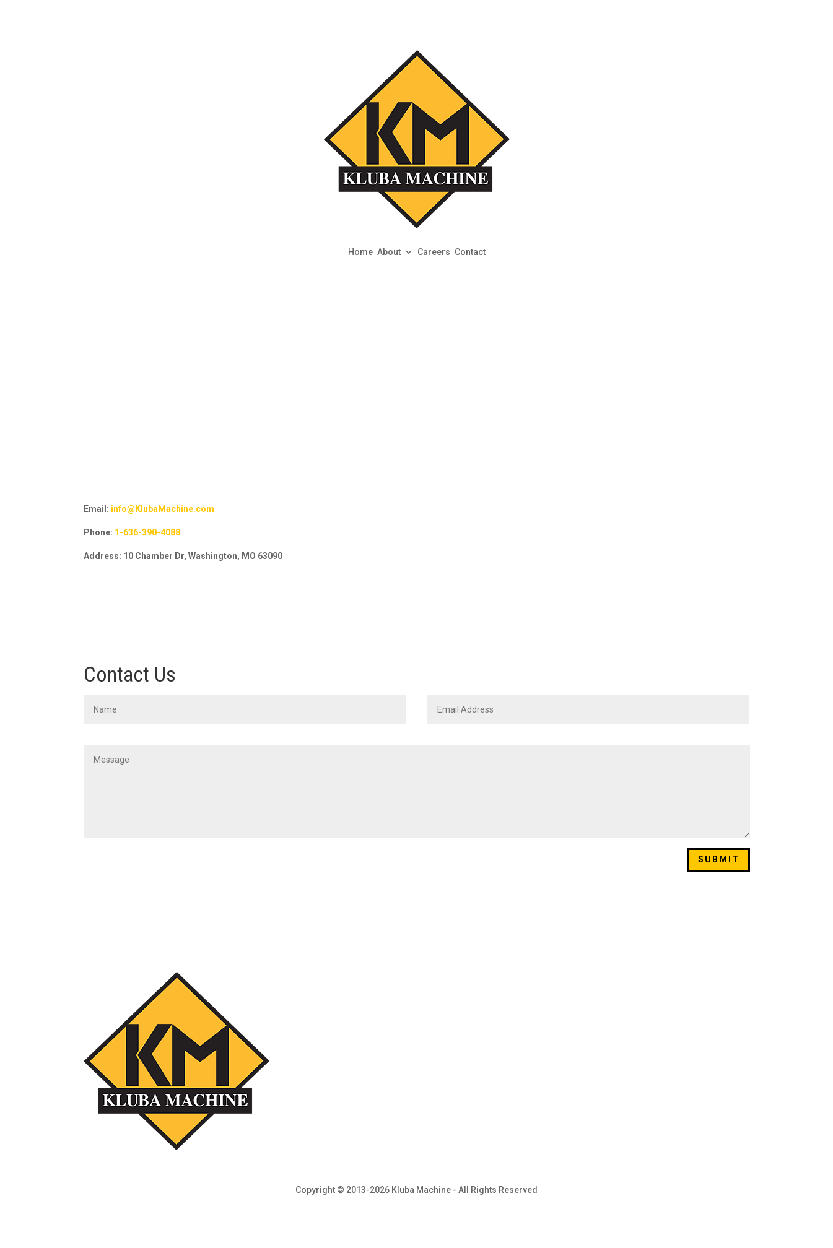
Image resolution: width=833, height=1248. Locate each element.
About (389, 252)
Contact (470, 252)
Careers (433, 252)
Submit (718, 859)
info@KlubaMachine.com (162, 509)
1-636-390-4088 (147, 532)
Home (360, 252)
